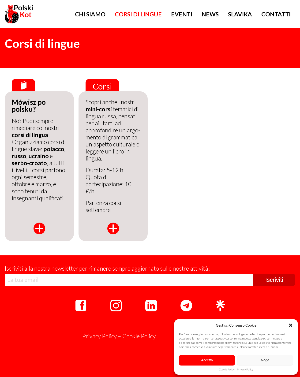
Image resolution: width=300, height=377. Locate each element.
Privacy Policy (245, 369)
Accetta (207, 360)
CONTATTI (276, 14)
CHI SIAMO (90, 14)
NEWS (210, 14)
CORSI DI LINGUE (138, 14)
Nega (265, 360)
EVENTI (181, 14)
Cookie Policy (227, 369)
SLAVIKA (240, 14)
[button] (290, 325)
